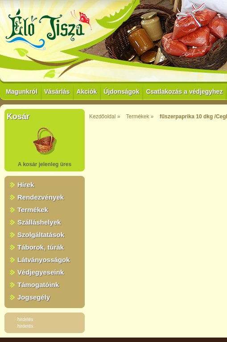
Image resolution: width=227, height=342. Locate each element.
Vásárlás (57, 91)
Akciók (86, 91)
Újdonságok (121, 91)
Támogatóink (38, 284)
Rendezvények (40, 197)
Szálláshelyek (39, 222)
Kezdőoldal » (104, 116)
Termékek (32, 209)
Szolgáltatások (40, 234)
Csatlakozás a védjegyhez (184, 91)
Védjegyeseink (40, 272)
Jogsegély (33, 297)
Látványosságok (43, 259)
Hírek (25, 184)
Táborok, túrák (40, 247)
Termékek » (140, 116)
